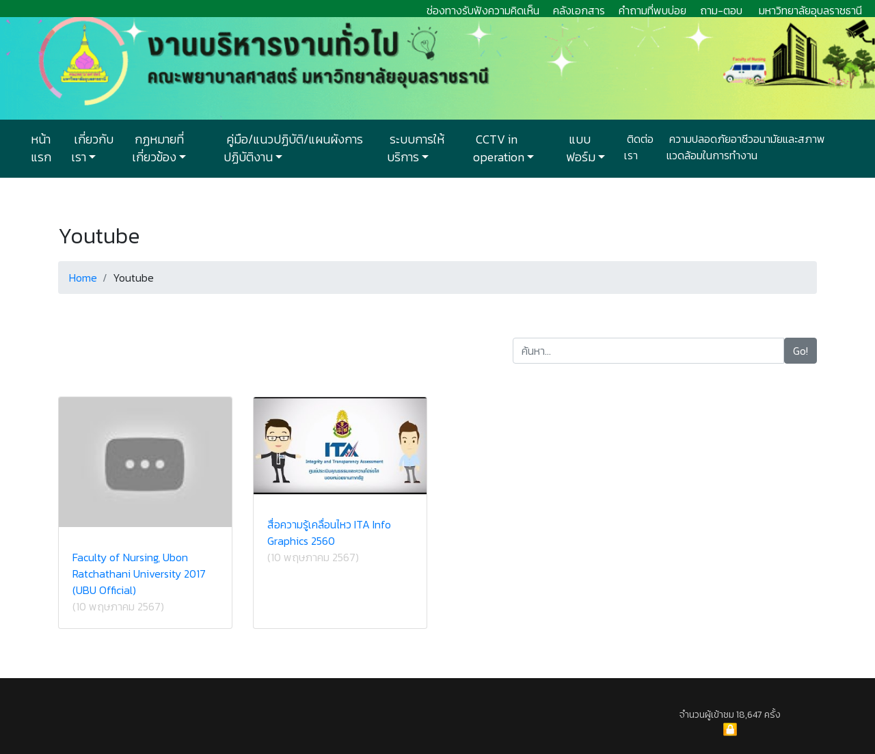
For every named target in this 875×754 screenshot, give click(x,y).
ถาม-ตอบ (721, 10)
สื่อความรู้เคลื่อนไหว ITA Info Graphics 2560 (329, 532)
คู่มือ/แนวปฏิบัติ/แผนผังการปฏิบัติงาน (293, 148)
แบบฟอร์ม (580, 148)
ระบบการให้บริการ (415, 148)
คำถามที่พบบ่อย (652, 10)
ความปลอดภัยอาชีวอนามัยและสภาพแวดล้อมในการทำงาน (746, 147)
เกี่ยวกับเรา (92, 148)
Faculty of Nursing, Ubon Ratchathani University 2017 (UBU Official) (139, 573)
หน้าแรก (41, 148)
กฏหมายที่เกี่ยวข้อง (158, 148)
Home (83, 277)
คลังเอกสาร (579, 10)
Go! (800, 350)
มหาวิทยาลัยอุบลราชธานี (810, 10)
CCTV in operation (498, 148)
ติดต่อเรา (639, 147)
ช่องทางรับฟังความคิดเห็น (483, 10)
